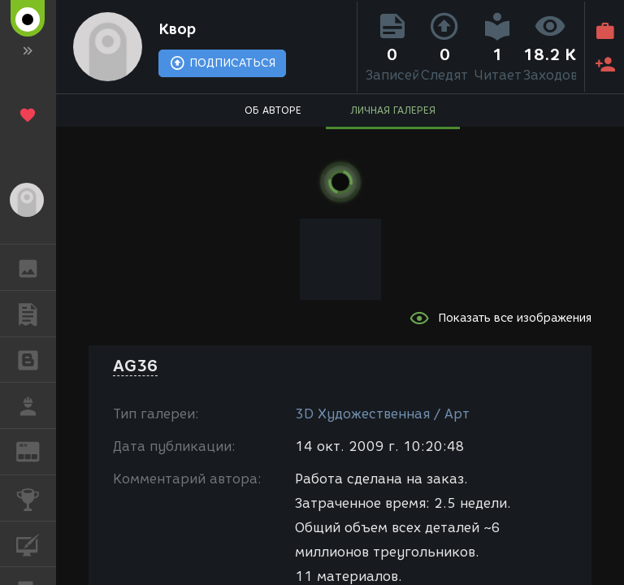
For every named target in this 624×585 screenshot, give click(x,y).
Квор (177, 29)
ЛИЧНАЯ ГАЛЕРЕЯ (393, 110)
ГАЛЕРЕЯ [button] (36, 267)
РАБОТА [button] (36, 405)
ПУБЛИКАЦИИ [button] (36, 313)
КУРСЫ (36, 543)
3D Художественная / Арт (382, 414)
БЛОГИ (36, 358)
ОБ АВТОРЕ (273, 110)
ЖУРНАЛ (36, 450)
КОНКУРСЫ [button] (36, 498)
